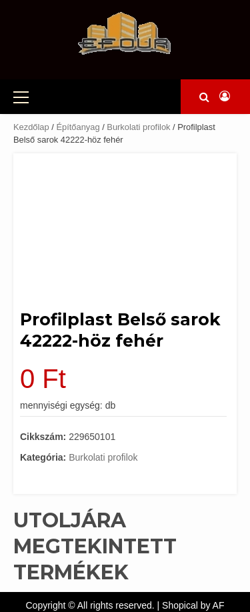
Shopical (180, 605)
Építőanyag (77, 127)
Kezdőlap (31, 127)
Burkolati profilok (138, 127)
